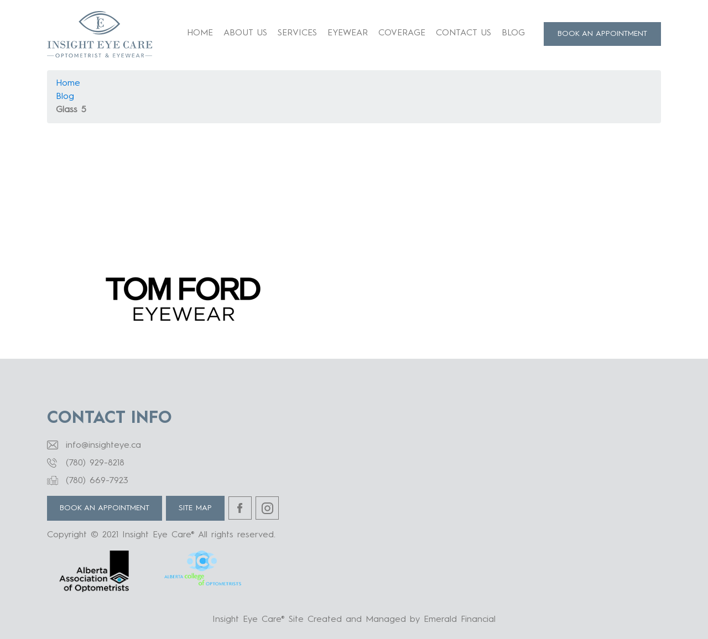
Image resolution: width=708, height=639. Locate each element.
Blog (513, 33)
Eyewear (347, 33)
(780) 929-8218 (95, 463)
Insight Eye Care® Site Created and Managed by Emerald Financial (354, 619)
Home (200, 33)
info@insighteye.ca (103, 445)
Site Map (195, 508)
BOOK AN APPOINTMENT (602, 34)
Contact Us (463, 33)
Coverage (401, 33)
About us (245, 33)
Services (297, 33)
